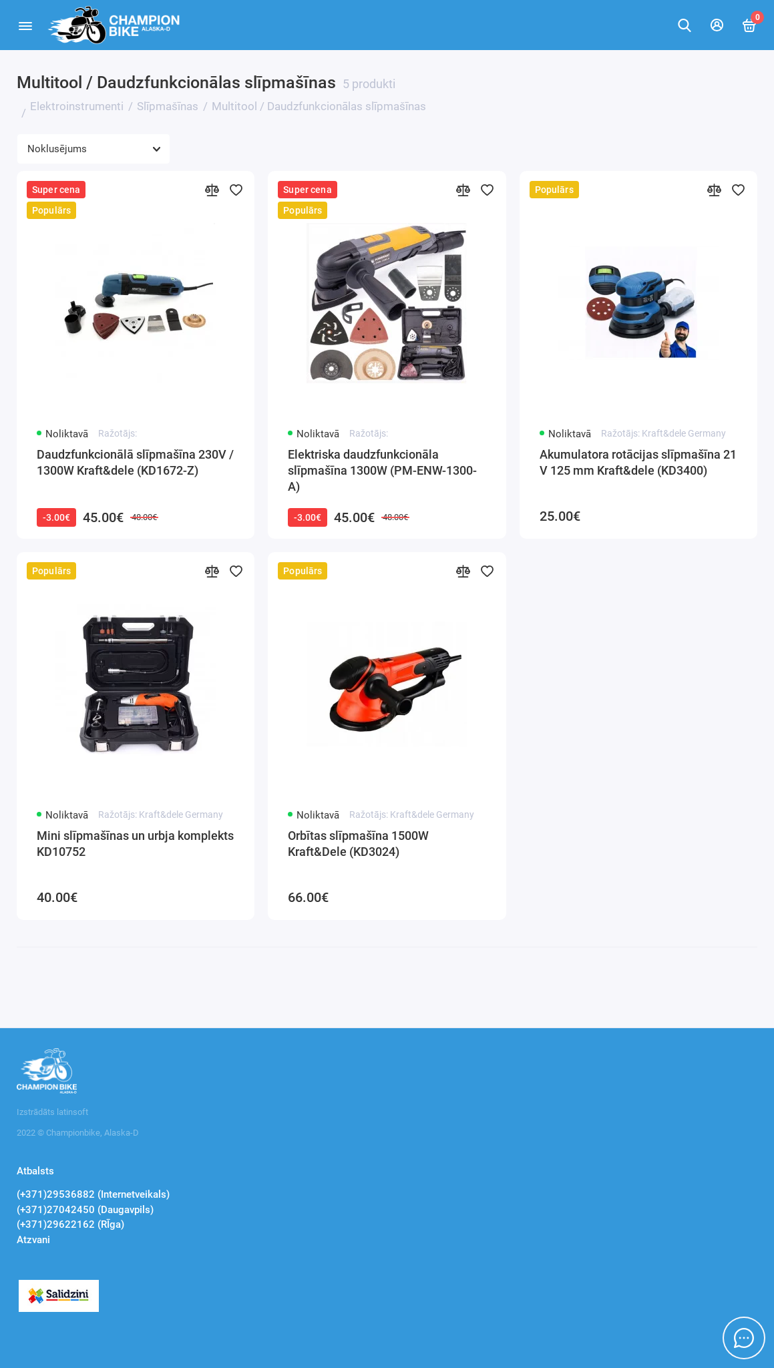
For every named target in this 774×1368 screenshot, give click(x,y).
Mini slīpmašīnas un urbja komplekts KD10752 (135, 844)
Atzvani (33, 1240)
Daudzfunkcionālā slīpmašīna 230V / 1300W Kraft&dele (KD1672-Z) (135, 462)
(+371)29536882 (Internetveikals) (93, 1194)
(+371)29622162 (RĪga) (70, 1224)
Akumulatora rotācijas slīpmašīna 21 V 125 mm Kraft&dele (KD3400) (638, 462)
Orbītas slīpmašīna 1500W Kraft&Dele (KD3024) (358, 844)
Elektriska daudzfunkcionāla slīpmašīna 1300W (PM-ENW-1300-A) (382, 470)
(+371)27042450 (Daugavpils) (85, 1210)
